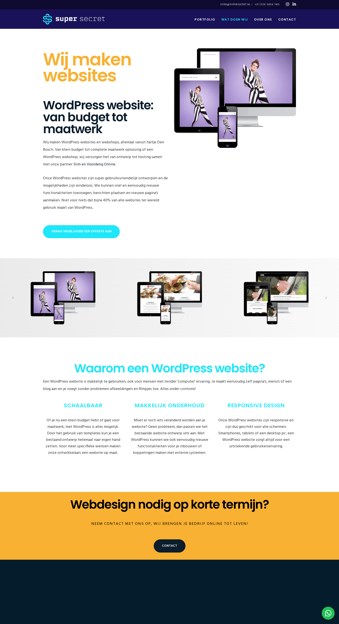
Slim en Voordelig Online (94, 164)
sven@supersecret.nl (235, 4)
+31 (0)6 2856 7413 (267, 4)
